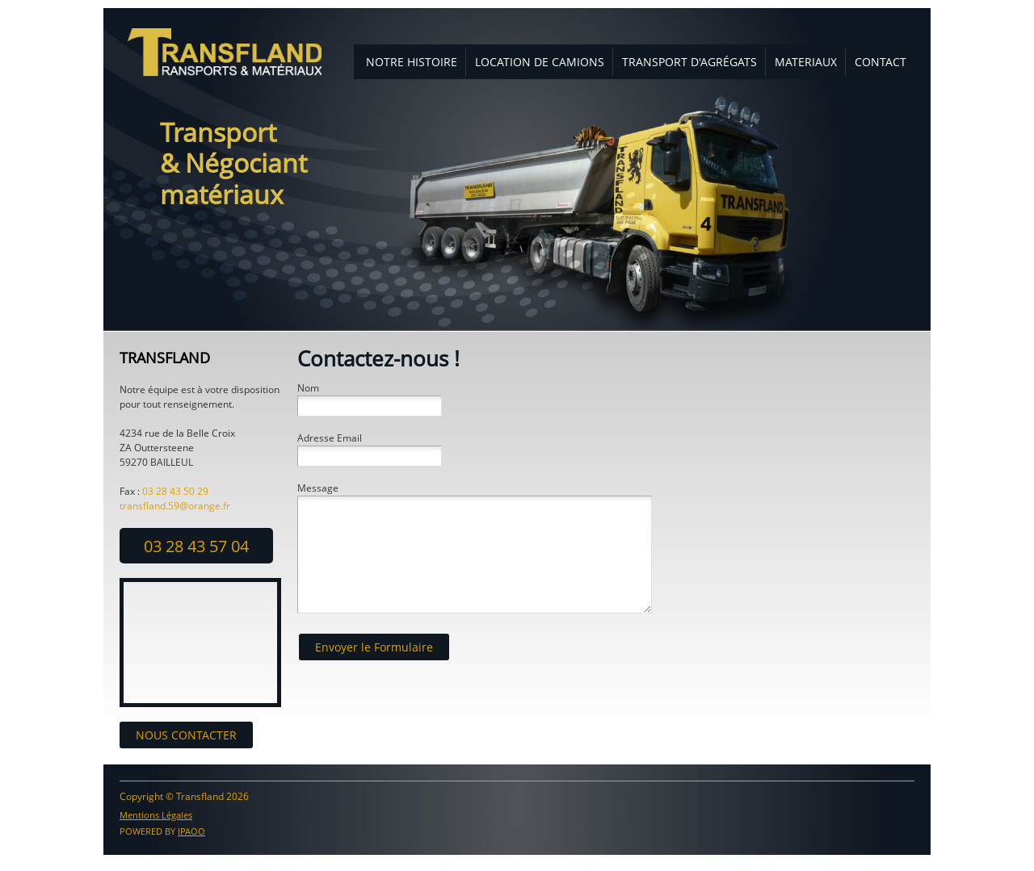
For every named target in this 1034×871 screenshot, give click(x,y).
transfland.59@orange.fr (175, 506)
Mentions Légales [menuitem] (156, 815)
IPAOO (191, 831)
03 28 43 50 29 (175, 491)
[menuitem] (412, 61)
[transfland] (225, 52)
